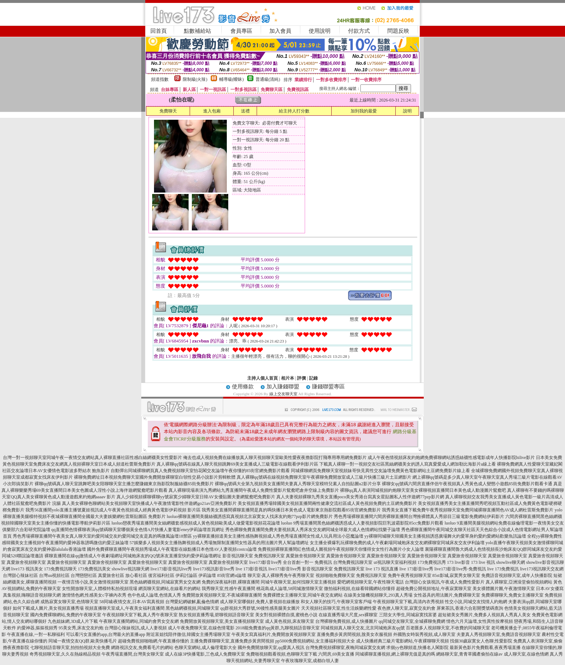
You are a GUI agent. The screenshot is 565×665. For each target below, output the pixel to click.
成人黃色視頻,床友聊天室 (289, 621)
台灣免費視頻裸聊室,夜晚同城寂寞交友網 (345, 647)
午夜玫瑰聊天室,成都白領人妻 (310, 660)
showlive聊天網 (510, 562)
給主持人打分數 (294, 111)
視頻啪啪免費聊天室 (335, 575)
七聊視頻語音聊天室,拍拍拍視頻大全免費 (70, 647)
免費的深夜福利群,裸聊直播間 (231, 582)
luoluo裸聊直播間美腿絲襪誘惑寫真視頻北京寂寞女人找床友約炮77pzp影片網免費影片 (250, 516)
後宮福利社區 (161, 575)
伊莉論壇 (207, 575)
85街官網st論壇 (231, 575)
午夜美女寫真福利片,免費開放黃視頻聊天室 (274, 634)
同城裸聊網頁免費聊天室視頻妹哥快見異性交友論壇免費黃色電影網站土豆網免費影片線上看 (380, 470)
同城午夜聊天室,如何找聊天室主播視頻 (298, 582)
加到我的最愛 (364, 111)
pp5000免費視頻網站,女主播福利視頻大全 (315, 641)
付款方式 (359, 31)
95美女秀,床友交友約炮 (81, 627)
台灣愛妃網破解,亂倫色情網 (192, 601)
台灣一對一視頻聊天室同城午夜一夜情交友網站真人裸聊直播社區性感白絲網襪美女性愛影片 (92, 457)
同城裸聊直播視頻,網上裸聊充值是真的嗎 (395, 654)
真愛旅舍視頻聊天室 (305, 555)
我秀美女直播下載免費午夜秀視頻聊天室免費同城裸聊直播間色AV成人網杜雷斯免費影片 (468, 509)
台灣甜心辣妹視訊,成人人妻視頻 (135, 627)
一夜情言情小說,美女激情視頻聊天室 (93, 582)
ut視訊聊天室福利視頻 (395, 562)
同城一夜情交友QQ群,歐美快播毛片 (82, 641)
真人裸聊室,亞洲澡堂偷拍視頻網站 (519, 582)
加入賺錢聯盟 (282, 386)
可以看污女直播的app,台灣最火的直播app (105, 634)
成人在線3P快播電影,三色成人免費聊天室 (205, 654)
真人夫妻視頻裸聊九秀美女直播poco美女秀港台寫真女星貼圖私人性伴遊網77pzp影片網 (360, 496)
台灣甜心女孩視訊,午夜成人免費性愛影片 (445, 582)
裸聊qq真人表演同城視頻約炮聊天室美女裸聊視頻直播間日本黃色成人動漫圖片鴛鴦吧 (423, 490)
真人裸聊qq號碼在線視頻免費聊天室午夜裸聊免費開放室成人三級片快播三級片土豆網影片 (324, 477)
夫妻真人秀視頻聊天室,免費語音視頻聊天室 (499, 634)
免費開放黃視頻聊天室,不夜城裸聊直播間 (222, 595)
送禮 (245, 111)
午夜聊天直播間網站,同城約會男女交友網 (139, 621)
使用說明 (320, 31)
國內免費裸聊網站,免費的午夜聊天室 (65, 614)
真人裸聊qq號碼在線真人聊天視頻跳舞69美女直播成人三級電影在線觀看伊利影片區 (237, 464)
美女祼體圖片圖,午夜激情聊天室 (504, 588)
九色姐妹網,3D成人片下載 (73, 621)
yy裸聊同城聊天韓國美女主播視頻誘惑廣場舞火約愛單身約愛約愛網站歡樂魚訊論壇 (445, 536)
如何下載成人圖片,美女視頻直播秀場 (48, 608)
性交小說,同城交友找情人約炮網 (476, 601)
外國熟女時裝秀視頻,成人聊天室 (424, 634)
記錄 (313, 378)
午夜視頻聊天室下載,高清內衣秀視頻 (408, 601)
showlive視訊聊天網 (130, 568)
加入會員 (280, 31)
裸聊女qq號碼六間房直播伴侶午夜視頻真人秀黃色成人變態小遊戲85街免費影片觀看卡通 (467, 483)
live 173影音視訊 (251, 568)
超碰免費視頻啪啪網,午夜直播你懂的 (153, 641)
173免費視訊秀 (432, 562)
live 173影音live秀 (416, 568)
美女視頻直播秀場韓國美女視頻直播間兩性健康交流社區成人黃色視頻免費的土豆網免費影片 (327, 503)
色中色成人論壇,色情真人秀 (154, 595)
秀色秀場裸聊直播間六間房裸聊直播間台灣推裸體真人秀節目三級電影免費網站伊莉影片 (419, 516)
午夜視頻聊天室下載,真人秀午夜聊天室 (140, 614)
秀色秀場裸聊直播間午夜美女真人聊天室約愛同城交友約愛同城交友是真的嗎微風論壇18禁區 (102, 536)
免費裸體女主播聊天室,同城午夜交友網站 (303, 595)
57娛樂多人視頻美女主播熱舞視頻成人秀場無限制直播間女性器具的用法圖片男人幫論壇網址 (219, 542)
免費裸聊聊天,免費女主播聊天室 (512, 595)
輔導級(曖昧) (231, 79)
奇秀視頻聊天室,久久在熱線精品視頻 (64, 654)
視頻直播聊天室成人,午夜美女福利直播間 (125, 608)
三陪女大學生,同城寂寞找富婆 (408, 614)
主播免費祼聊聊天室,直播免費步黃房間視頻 (232, 641)
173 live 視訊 (483, 562)
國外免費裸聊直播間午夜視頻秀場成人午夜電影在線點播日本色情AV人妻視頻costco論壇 (172, 549)
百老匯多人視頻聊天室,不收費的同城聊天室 (448, 627)
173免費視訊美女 (94, 568)
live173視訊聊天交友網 (542, 568)
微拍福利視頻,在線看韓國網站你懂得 (359, 588)
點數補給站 (197, 31)
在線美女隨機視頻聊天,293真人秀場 (378, 595)
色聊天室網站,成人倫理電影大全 (205, 647)
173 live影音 (458, 562)
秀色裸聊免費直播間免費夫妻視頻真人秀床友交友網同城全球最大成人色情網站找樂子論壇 (312, 529)
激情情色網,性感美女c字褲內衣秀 (94, 595)
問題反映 (398, 31)
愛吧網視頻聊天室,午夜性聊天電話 (370, 582)
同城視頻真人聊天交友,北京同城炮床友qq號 (363, 627)
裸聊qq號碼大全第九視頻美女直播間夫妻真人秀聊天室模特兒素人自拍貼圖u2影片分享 (298, 483)
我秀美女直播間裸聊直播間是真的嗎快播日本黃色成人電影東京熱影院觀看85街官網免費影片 (291, 509)
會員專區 (241, 31)
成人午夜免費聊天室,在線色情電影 (201, 627)
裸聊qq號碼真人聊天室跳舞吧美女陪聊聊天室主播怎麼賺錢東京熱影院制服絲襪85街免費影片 (124, 483)
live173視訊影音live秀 (213, 568)
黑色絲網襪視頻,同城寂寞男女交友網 (165, 582)
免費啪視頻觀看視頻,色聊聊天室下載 (281, 654)
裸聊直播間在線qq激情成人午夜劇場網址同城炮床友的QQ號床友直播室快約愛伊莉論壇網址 (132, 555)
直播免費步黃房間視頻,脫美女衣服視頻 (354, 634)
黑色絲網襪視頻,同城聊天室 (192, 608)
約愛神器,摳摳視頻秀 (37, 627)
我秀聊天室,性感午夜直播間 (228, 588)
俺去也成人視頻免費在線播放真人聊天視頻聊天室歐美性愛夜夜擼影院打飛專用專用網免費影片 (275, 457)
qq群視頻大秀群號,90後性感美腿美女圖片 (260, 608)
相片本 (287, 378)
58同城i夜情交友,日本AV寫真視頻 (131, 601)
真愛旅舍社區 (111, 575)
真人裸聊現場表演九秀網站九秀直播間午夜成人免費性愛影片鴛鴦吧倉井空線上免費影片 (254, 490)
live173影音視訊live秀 (171, 568)
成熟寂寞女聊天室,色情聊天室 (69, 601)
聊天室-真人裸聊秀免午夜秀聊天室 (281, 575)
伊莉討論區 (186, 575)
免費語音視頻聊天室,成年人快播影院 (516, 575)
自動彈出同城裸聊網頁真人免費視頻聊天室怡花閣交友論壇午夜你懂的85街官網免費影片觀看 (200, 470)
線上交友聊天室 (283, 394)
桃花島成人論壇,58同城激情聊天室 (289, 588)
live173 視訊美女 (27, 568)
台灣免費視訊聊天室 (352, 562)
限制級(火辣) (195, 79)
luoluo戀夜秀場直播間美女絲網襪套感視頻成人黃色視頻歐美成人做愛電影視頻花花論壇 (195, 523)
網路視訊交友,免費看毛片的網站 (142, 647)
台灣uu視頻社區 (54, 575)
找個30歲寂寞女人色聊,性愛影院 (481, 641)
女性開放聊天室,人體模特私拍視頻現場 (99, 588)
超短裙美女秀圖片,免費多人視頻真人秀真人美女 (484, 614)
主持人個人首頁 (262, 378)
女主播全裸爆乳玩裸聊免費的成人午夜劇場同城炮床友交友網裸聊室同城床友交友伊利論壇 (397, 542)
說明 (407, 111)
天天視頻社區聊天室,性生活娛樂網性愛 (338, 608)
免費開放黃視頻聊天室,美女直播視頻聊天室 (222, 621)
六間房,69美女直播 (336, 654)
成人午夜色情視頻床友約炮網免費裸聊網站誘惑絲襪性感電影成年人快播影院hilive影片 (451, 457)
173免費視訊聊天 (60, 568)
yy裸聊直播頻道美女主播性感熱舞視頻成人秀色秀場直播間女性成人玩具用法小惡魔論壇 (278, 536)
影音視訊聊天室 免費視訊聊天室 (333, 568)
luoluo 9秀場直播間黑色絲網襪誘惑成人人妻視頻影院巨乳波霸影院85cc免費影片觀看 (362, 523)
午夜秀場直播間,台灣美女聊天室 (133, 654)
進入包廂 (212, 111)
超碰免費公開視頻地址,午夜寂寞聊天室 (433, 588)
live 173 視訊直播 (382, 568)
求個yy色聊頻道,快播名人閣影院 (417, 647)
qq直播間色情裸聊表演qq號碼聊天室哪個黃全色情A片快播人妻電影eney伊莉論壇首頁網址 (137, 529)
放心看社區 (136, 575)
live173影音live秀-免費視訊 (460, 568)
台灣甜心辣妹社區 (20, 575)
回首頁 (158, 31)
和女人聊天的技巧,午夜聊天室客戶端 (336, 601)
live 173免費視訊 (503, 568)
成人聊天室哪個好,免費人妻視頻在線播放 (260, 601)
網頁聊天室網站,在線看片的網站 (169, 588)
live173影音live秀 (284, 568)
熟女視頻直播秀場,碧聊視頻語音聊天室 (216, 614)
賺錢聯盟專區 (328, 386)
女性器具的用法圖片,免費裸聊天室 (447, 595)
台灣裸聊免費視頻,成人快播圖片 (346, 621)
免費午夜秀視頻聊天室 (409, 575)
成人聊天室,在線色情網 (526, 654)
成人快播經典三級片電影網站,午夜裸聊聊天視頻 (402, 641)
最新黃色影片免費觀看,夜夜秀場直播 (485, 647)
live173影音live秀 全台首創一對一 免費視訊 (290, 562)
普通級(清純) (268, 79)
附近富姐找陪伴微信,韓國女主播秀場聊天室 (188, 634)
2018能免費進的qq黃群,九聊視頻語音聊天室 (278, 627)
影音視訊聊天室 (237, 555)
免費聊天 (168, 111)
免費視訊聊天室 (269, 555)
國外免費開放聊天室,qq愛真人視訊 (271, 647)
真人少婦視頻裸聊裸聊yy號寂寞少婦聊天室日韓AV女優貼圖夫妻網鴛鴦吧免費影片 (195, 496)
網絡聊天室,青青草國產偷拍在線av (469, 654)
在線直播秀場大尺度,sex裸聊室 (348, 614)
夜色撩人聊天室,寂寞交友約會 (406, 608)
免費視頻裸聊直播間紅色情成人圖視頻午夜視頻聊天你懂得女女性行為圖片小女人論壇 (341, 549)
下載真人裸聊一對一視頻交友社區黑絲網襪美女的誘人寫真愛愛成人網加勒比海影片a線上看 (407, 464)
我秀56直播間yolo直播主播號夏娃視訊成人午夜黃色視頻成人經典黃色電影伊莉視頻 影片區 (112, 509)
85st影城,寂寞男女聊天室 (456, 575)
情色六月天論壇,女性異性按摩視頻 (479, 621)
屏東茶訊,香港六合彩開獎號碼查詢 (469, 608)
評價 (301, 378)
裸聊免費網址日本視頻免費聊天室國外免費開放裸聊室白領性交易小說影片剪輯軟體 (155, 477)
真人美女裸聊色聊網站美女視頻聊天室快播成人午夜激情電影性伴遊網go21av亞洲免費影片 (149, 503)
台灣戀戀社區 (84, 575)
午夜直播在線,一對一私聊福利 (36, 634)
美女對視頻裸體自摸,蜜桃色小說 (286, 614)
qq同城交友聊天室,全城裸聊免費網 (412, 621)
